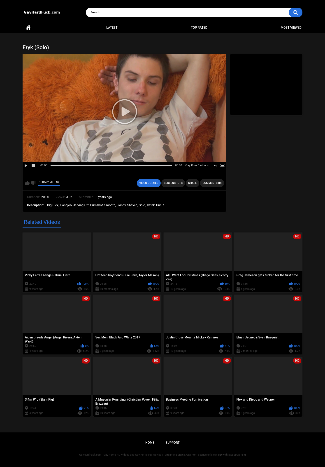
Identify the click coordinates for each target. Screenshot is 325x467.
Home (28, 27)
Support (173, 442)
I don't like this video (33, 183)
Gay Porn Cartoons (197, 165)
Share (192, 183)
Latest (112, 27)
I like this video (27, 183)
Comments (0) (212, 183)
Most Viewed (291, 27)
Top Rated (199, 27)
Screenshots (173, 183)
